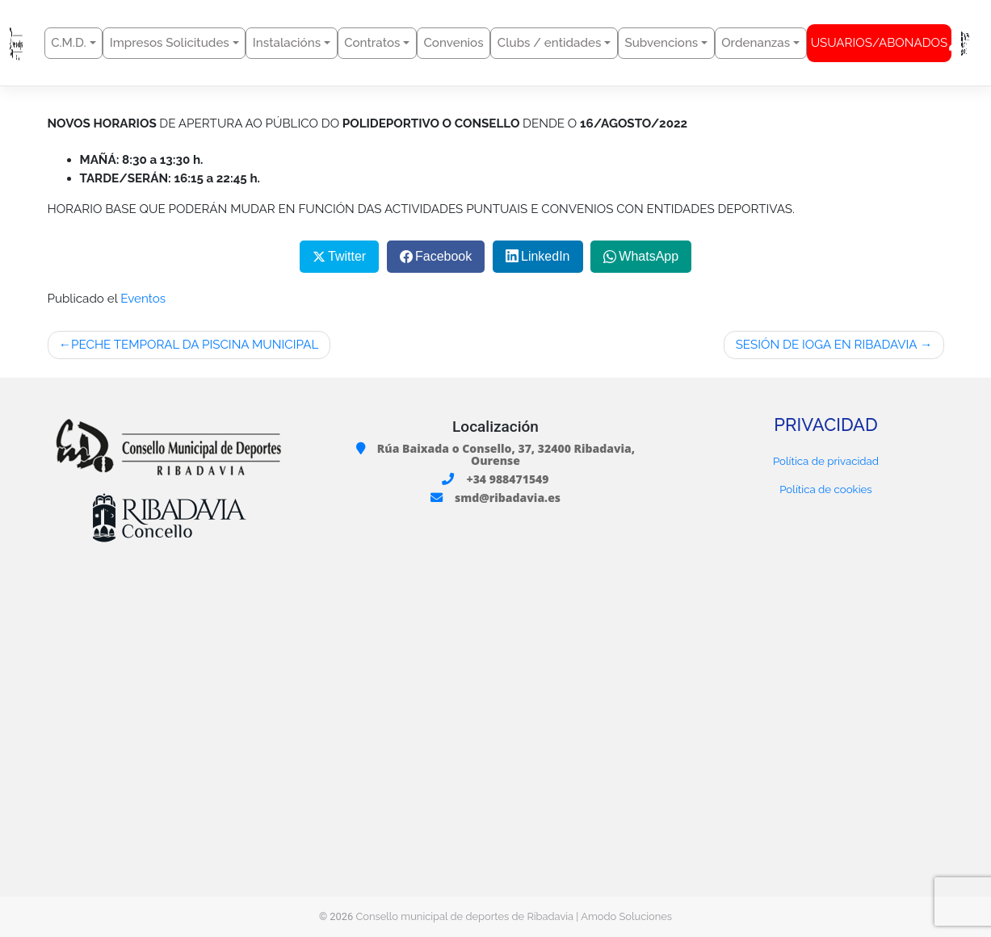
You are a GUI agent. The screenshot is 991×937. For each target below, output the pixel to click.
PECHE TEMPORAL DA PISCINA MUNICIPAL (194, 344)
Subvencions (661, 43)
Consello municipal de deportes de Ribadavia (464, 916)
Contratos (372, 43)
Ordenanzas (755, 43)
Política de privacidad (826, 460)
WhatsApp (648, 256)
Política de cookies (825, 489)
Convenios (454, 43)
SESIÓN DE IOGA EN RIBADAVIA (827, 344)
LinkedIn (545, 256)
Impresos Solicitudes (169, 43)
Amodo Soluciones (626, 916)
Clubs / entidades (550, 43)
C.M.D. (68, 43)
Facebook (443, 256)
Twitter (347, 256)
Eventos (143, 298)
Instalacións (287, 43)
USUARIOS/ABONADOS (881, 44)
